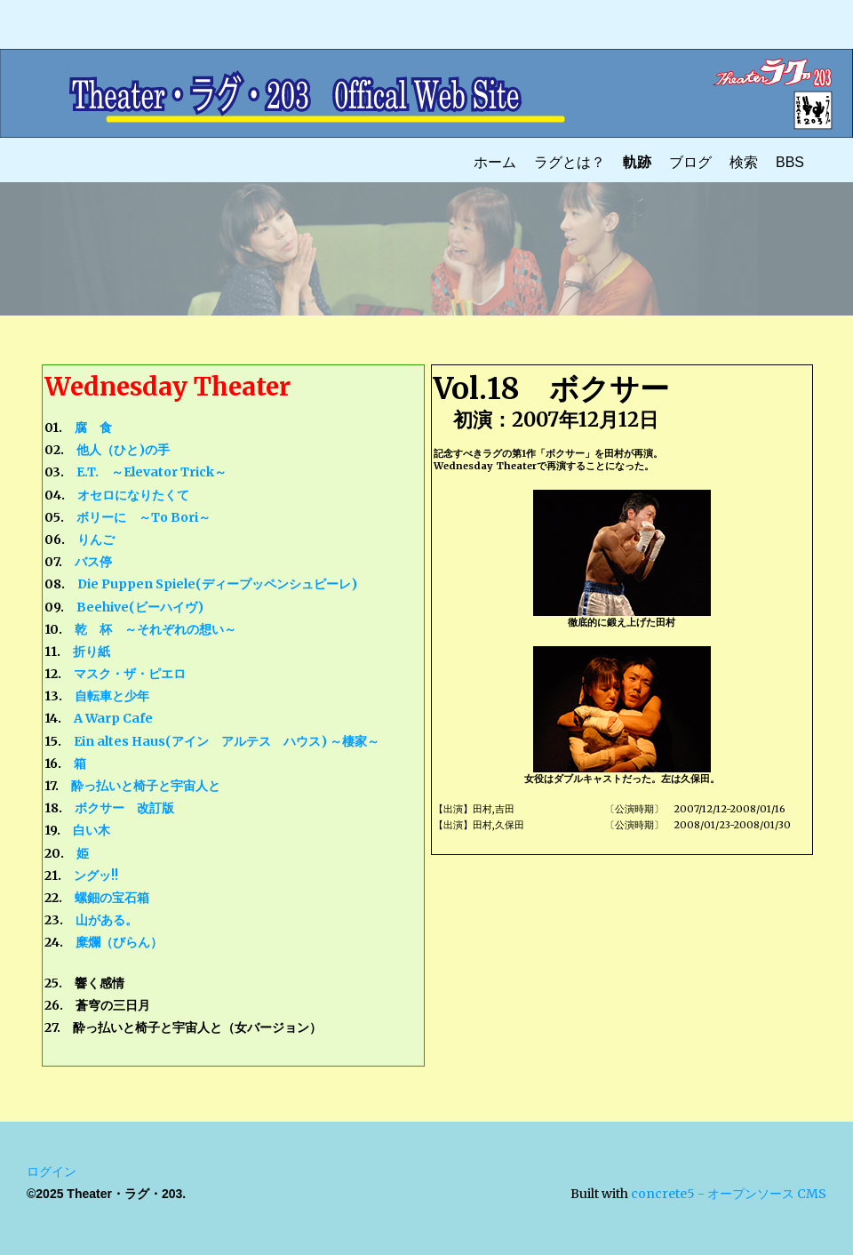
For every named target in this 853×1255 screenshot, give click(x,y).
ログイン (51, 1171)
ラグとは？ (569, 162)
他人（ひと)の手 (123, 450)
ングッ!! (96, 875)
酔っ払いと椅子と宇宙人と (145, 786)
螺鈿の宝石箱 (112, 898)
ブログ (690, 162)
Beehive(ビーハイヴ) (139, 607)
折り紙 (91, 651)
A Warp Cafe (113, 718)
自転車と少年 (112, 696)
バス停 (93, 562)
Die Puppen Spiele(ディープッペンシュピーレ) (217, 584)
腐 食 (93, 428)
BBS (790, 162)
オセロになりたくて (133, 495)
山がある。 (107, 920)
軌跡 (637, 162)
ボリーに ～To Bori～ (143, 517)
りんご (96, 540)
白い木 (91, 830)
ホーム (495, 162)
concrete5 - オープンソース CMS (728, 1194)
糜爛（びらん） (119, 942)
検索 (743, 162)
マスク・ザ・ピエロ (130, 674)
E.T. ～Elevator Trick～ (151, 472)
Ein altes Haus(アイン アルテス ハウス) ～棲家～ (226, 741)
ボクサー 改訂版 (124, 808)
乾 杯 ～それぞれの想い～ (155, 629)
